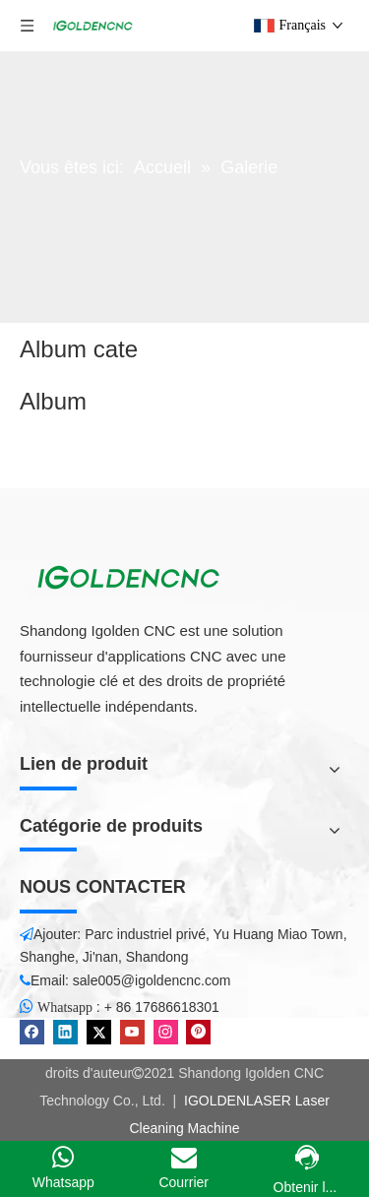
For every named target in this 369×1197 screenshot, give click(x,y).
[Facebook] (32, 1032)
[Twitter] (99, 1032)
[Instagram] (166, 1032)
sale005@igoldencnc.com (152, 980)
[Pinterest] (198, 1032)
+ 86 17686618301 (161, 1007)
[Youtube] (132, 1032)
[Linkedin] (65, 1032)
